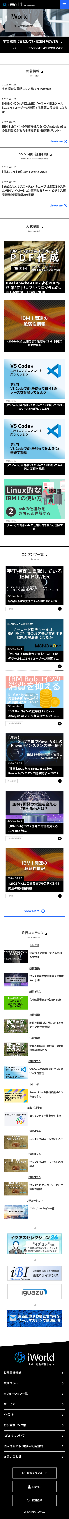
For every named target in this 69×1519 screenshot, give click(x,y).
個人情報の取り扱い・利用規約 (23, 1446)
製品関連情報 (12, 1373)
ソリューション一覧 (16, 1394)
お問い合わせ (12, 1457)
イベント (9, 1415)
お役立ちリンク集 (15, 1425)
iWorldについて (14, 1436)
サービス (9, 1404)
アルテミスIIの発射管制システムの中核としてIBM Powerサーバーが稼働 (46, 48)
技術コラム (11, 1383)
